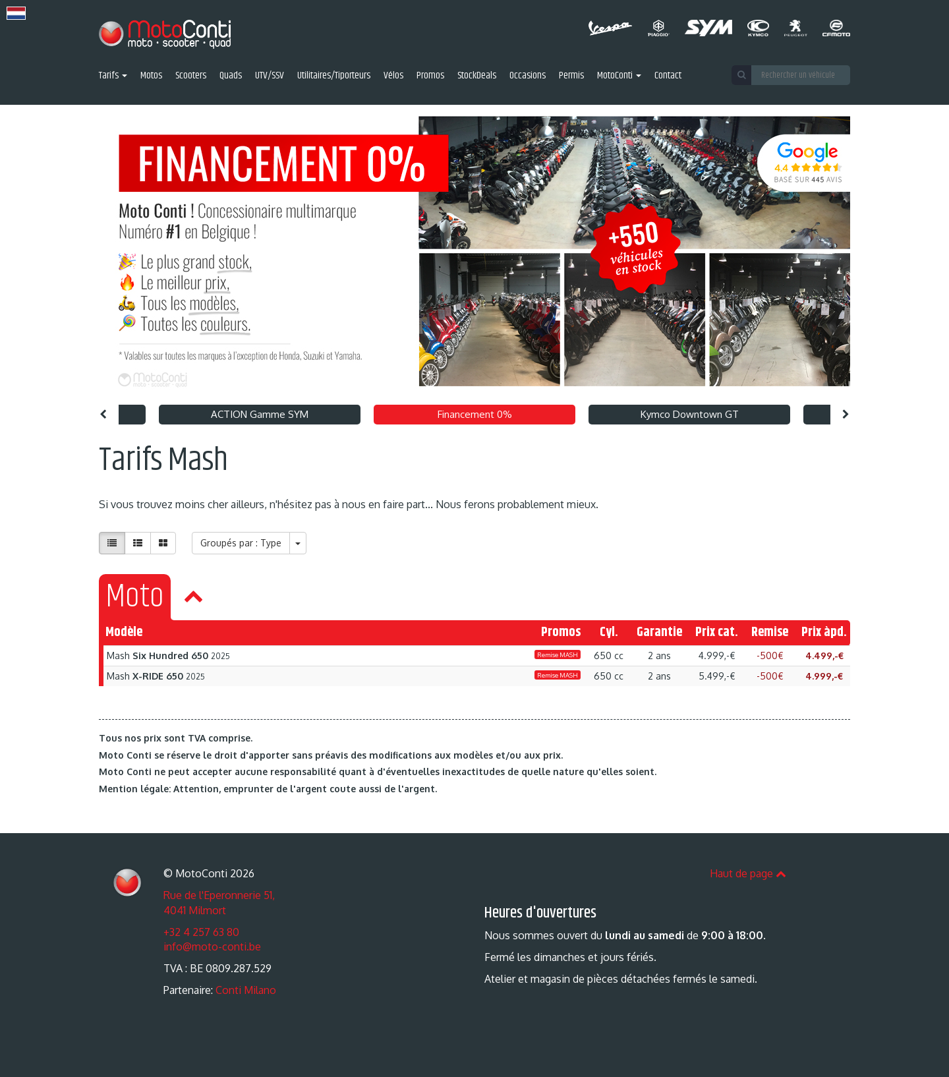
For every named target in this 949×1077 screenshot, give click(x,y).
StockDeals (476, 76)
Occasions (527, 76)
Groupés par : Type (240, 542)
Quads (230, 76)
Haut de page (748, 873)
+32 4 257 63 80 (201, 932)
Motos (151, 76)
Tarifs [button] (113, 76)
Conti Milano (246, 990)
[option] (474, 251)
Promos (430, 76)
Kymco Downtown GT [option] (690, 414)
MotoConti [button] (619, 76)
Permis (571, 76)
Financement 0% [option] (475, 414)
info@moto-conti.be (212, 946)
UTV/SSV (269, 76)
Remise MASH (557, 654)
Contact (667, 76)
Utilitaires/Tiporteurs (333, 76)
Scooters (190, 76)
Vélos (393, 76)
